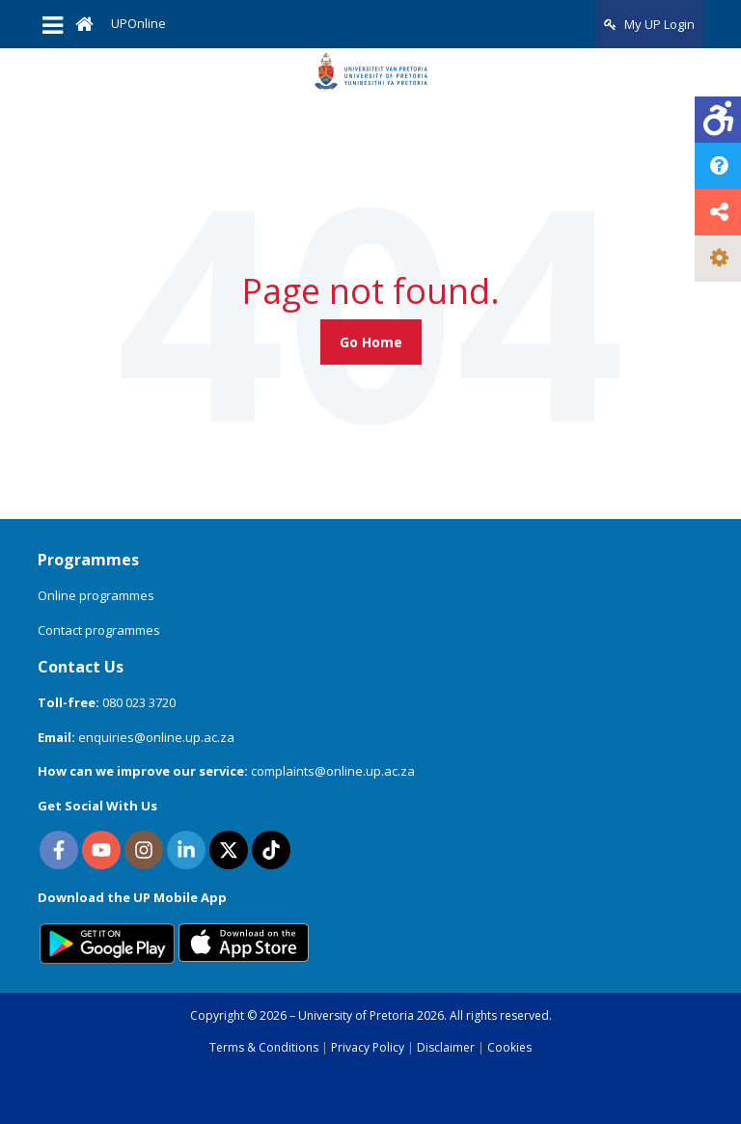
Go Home (371, 342)
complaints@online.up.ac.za (333, 771)
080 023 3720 (139, 702)
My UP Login (649, 24)
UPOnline (138, 23)
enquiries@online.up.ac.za (156, 737)
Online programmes (96, 595)
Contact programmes (99, 630)
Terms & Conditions (263, 1047)
